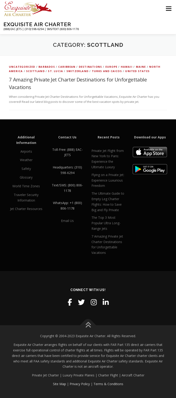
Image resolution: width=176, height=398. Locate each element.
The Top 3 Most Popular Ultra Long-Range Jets (106, 223)
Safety (26, 168)
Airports (26, 151)
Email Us (67, 221)
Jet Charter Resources (26, 209)
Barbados (46, 66)
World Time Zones (26, 186)
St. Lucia (55, 71)
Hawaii (126, 66)
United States (137, 71)
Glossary (26, 177)
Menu (169, 8)
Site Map (59, 384)
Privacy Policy (80, 384)
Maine (141, 66)
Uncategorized (22, 66)
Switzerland (77, 71)
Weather (26, 160)
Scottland (35, 71)
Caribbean (66, 66)
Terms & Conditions (108, 384)
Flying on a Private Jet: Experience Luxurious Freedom (107, 180)
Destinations (90, 66)
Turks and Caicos (107, 71)
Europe (111, 66)
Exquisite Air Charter (37, 24)
